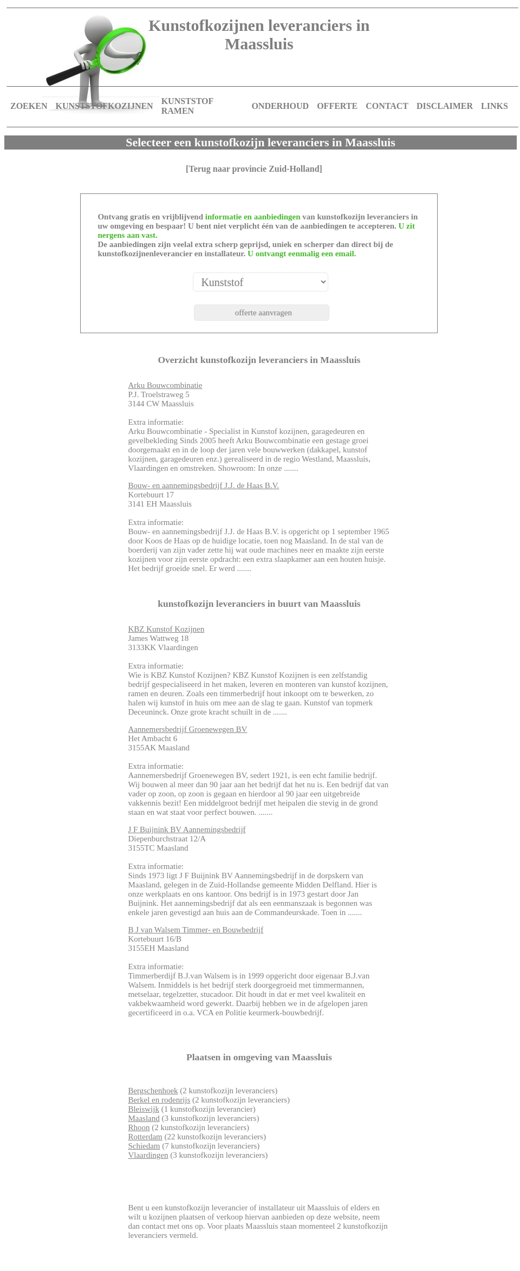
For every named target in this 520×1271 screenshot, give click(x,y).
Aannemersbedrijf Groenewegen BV (187, 729)
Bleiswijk (143, 1109)
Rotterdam (145, 1136)
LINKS (494, 106)
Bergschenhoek (153, 1090)
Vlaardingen (148, 1155)
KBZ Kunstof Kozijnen (166, 629)
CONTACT (387, 106)
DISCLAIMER (445, 106)
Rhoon (139, 1127)
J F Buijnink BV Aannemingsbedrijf (186, 829)
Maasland (143, 1118)
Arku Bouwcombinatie (165, 385)
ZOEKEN (28, 106)
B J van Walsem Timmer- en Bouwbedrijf (195, 929)
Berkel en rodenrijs (159, 1099)
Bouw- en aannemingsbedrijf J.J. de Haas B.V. (203, 485)
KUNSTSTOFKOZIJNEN (104, 106)
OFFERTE (337, 106)
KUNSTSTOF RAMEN (187, 105)
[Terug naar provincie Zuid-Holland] (254, 168)
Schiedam (144, 1146)
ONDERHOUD (280, 106)
